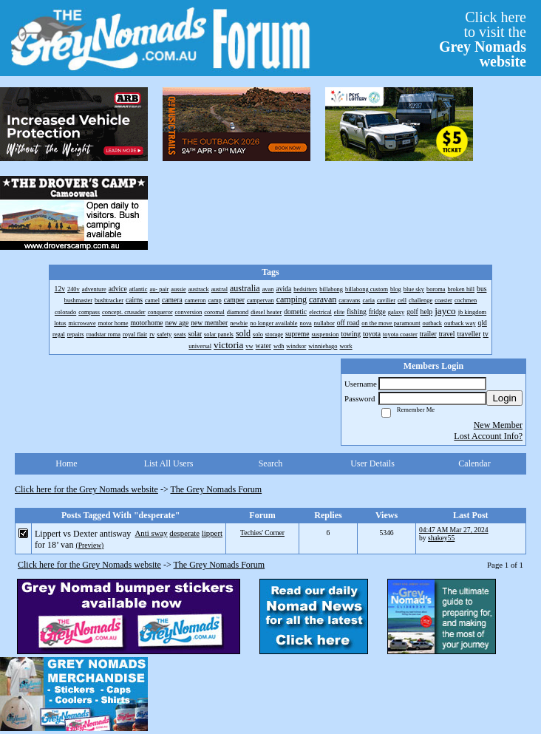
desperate (184, 533)
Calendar (474, 463)
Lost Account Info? (488, 436)
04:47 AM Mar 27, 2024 (454, 530)
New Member (498, 425)
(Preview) (89, 545)
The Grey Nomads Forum (216, 489)
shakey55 (441, 538)
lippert (212, 533)
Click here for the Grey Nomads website (86, 489)
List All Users (169, 463)
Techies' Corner (262, 533)
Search (271, 463)
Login (504, 398)
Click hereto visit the (482, 39)
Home (66, 463)
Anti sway (151, 533)
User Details (372, 463)
